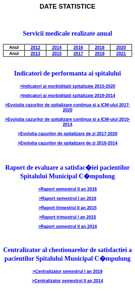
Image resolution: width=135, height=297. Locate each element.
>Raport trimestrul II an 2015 (68, 207)
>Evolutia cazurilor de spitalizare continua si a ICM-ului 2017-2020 (67, 107)
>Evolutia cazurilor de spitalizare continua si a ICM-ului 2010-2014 (67, 122)
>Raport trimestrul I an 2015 (67, 217)
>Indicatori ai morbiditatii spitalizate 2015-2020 (67, 86)
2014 (57, 47)
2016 (78, 47)
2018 (99, 47)
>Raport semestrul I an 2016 (67, 198)
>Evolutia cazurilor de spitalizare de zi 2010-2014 (67, 143)
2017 (78, 53)
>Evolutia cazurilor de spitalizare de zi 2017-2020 (67, 133)
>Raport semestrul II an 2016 (67, 189)
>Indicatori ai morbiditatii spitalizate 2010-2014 (67, 95)
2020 (121, 47)
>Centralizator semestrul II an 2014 (67, 280)
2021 (121, 53)
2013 (35, 53)
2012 (35, 47)
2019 (99, 53)
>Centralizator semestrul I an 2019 (67, 271)
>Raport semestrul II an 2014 (67, 226)
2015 (57, 53)
